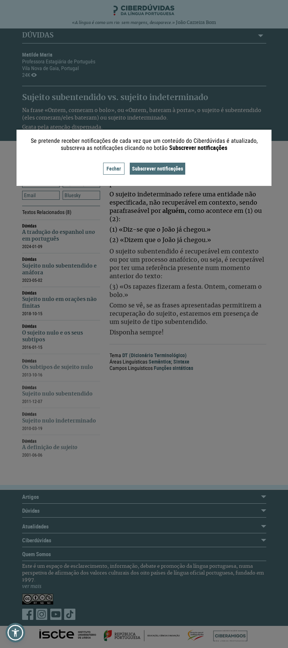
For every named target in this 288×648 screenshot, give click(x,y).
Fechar (113, 168)
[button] (15, 633)
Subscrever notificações (157, 168)
